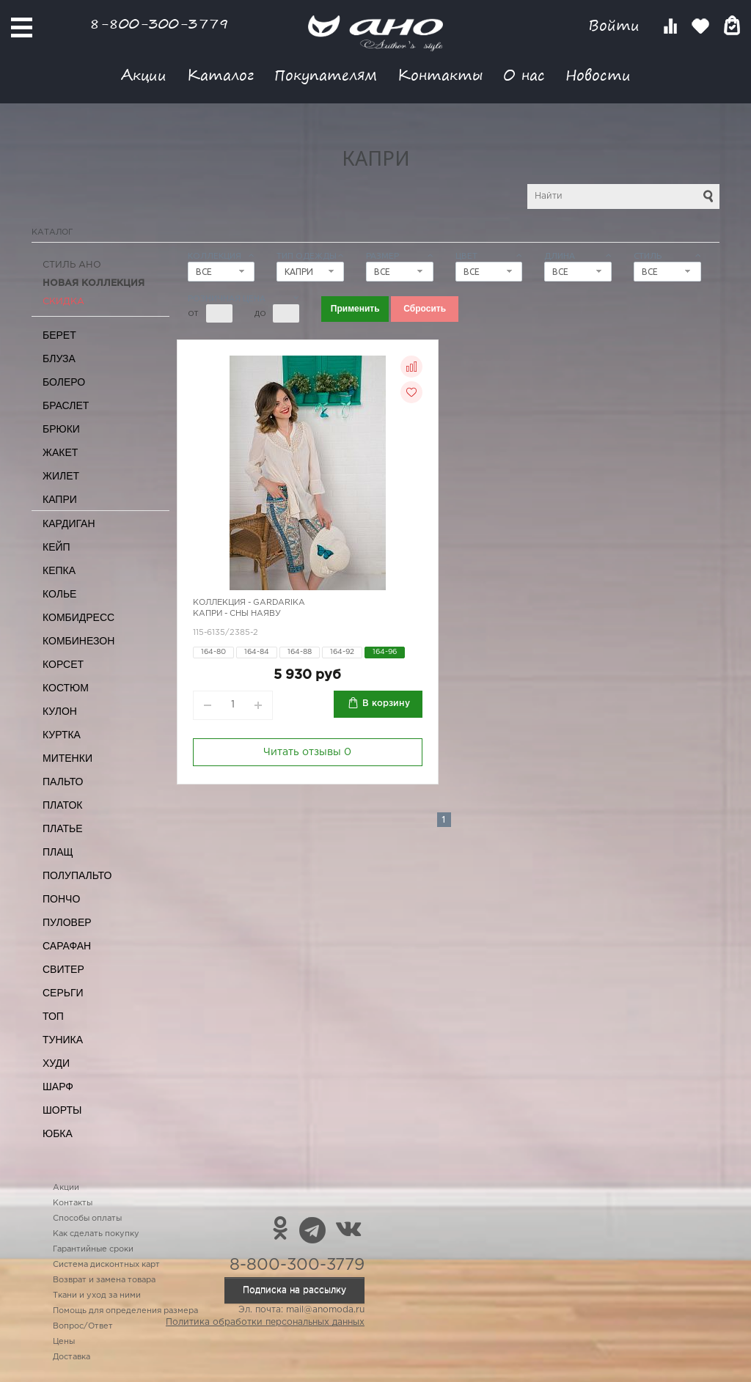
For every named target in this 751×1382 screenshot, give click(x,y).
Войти (616, 25)
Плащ (58, 852)
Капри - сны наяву (237, 613)
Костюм (66, 688)
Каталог (220, 74)
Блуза (59, 358)
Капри (60, 499)
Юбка (58, 1133)
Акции (143, 74)
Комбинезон (78, 641)
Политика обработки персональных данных (265, 1322)
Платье (63, 828)
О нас (524, 74)
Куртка (62, 734)
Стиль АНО (72, 265)
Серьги (63, 993)
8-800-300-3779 (159, 23)
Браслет (66, 405)
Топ (53, 1016)
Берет (59, 335)
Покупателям (325, 74)
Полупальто (77, 875)
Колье (59, 594)
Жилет (61, 476)
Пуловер (67, 922)
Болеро (64, 382)
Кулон (60, 711)
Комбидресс (78, 617)
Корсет (63, 664)
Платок (62, 805)
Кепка (59, 570)
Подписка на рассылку (294, 1290)
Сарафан (67, 946)
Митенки (67, 758)
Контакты (440, 74)
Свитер (63, 969)
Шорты (62, 1110)
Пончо (61, 899)
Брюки (61, 429)
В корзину (386, 703)
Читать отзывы (307, 752)
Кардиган (69, 523)
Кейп (56, 547)
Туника (63, 1039)
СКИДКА (63, 302)
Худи (56, 1063)
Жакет (60, 452)
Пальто (63, 781)
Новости (598, 74)
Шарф (58, 1086)
